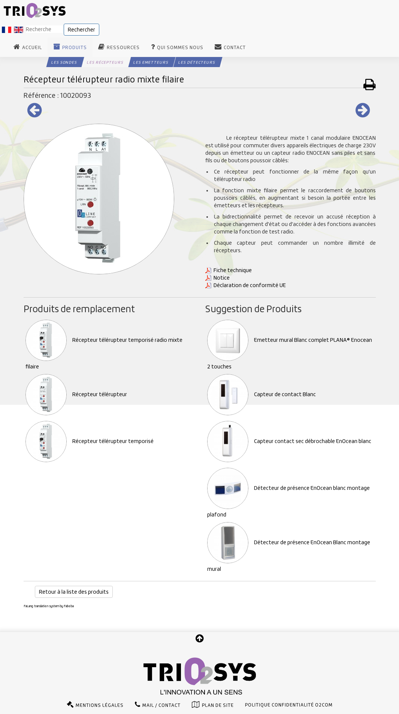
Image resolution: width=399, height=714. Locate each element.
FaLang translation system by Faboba (49, 606)
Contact (235, 47)
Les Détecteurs (197, 62)
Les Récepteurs (105, 62)
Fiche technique (233, 270)
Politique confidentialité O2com (289, 705)
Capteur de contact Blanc (261, 394)
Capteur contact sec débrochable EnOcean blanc (289, 441)
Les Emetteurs (151, 62)
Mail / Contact (161, 705)
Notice (222, 278)
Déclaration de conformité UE (250, 285)
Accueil (32, 47)
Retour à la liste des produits (74, 592)
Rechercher (81, 30)
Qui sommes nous (180, 47)
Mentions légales (100, 705)
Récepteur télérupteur (76, 394)
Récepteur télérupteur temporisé (89, 441)
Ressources (123, 47)
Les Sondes (64, 62)
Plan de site (218, 705)
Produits (74, 47)
